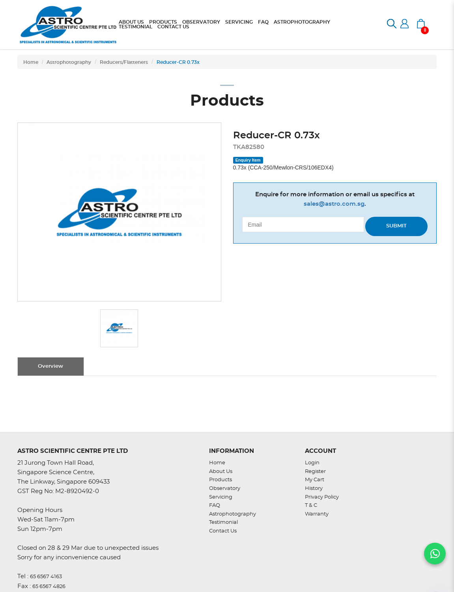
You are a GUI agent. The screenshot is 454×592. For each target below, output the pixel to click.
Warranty (317, 514)
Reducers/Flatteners (124, 62)
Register (315, 471)
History (314, 488)
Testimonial (223, 522)
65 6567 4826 (48, 586)
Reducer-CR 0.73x (178, 62)
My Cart (314, 479)
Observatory (224, 488)
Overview (50, 366)
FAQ (214, 505)
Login (312, 462)
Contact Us (223, 531)
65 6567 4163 (46, 576)
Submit (396, 226)
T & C (311, 505)
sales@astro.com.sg (334, 204)
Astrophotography (69, 62)
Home (30, 62)
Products (220, 479)
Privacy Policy (322, 497)
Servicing (220, 497)
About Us (220, 471)
